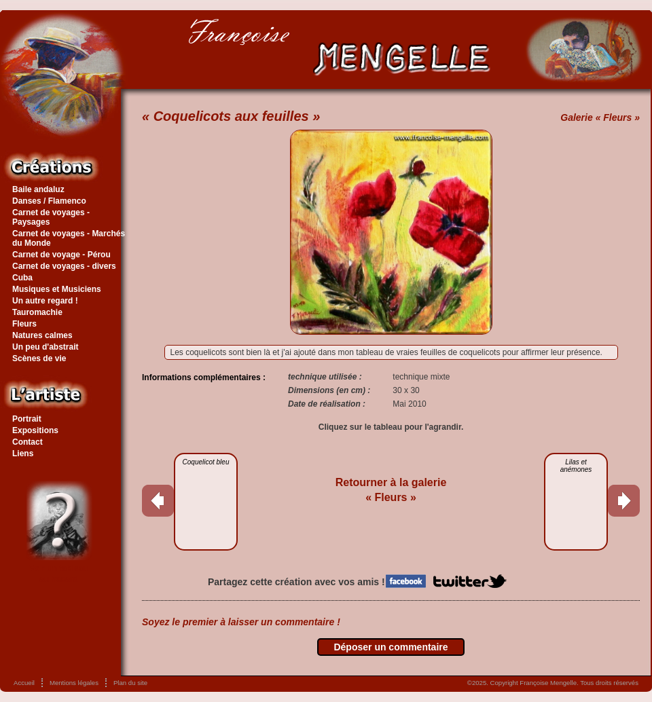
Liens (22, 453)
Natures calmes (42, 335)
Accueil (24, 682)
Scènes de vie (39, 358)
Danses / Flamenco (49, 201)
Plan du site (130, 682)
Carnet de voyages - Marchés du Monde (68, 238)
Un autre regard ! (45, 301)
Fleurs (24, 324)
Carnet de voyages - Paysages (51, 217)
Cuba (22, 277)
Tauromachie (37, 312)
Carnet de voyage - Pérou (61, 254)
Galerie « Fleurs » (600, 117)
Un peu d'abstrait (45, 347)
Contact (27, 442)
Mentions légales (74, 682)
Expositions (35, 430)
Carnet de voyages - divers (64, 266)
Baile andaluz (38, 189)
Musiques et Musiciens (56, 289)
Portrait (26, 419)
